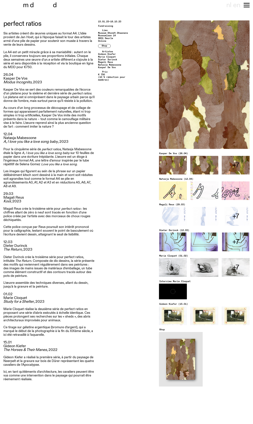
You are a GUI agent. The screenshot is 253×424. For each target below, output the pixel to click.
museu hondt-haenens (42, 5)
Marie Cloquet (107, 57)
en (236, 5)
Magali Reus (105, 62)
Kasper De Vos (107, 67)
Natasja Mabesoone (109, 65)
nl (228, 5)
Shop (104, 45)
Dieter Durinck (107, 59)
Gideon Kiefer (107, 54)
